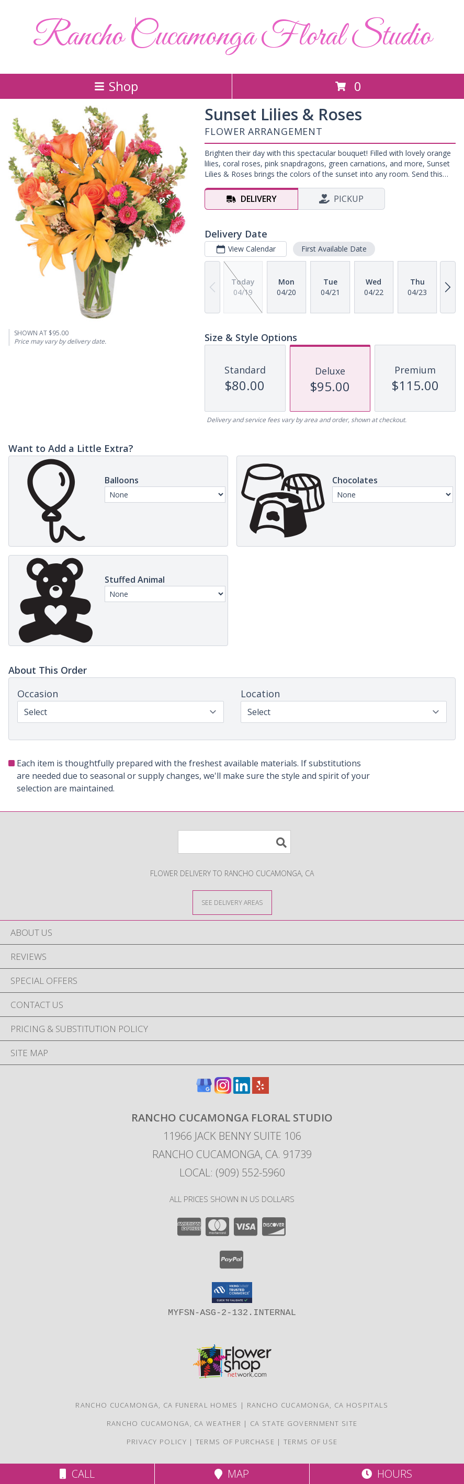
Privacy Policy (157, 1441)
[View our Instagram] (222, 1090)
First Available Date (334, 249)
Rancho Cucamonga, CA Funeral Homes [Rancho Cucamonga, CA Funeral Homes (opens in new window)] (156, 1405)
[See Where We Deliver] (232, 902)
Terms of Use (311, 1441)
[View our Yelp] (260, 1090)
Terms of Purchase (235, 1441)
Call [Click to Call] (77, 1474)
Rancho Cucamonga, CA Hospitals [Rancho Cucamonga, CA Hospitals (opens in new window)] (318, 1405)
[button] (232, 1292)
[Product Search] (234, 842)
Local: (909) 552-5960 (232, 1172)
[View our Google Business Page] (204, 1090)
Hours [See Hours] (386, 1474)
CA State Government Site (303, 1423)
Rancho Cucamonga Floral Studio (232, 37)
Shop (116, 86)
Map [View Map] (231, 1474)
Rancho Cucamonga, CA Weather (174, 1423)
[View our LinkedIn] (241, 1090)
